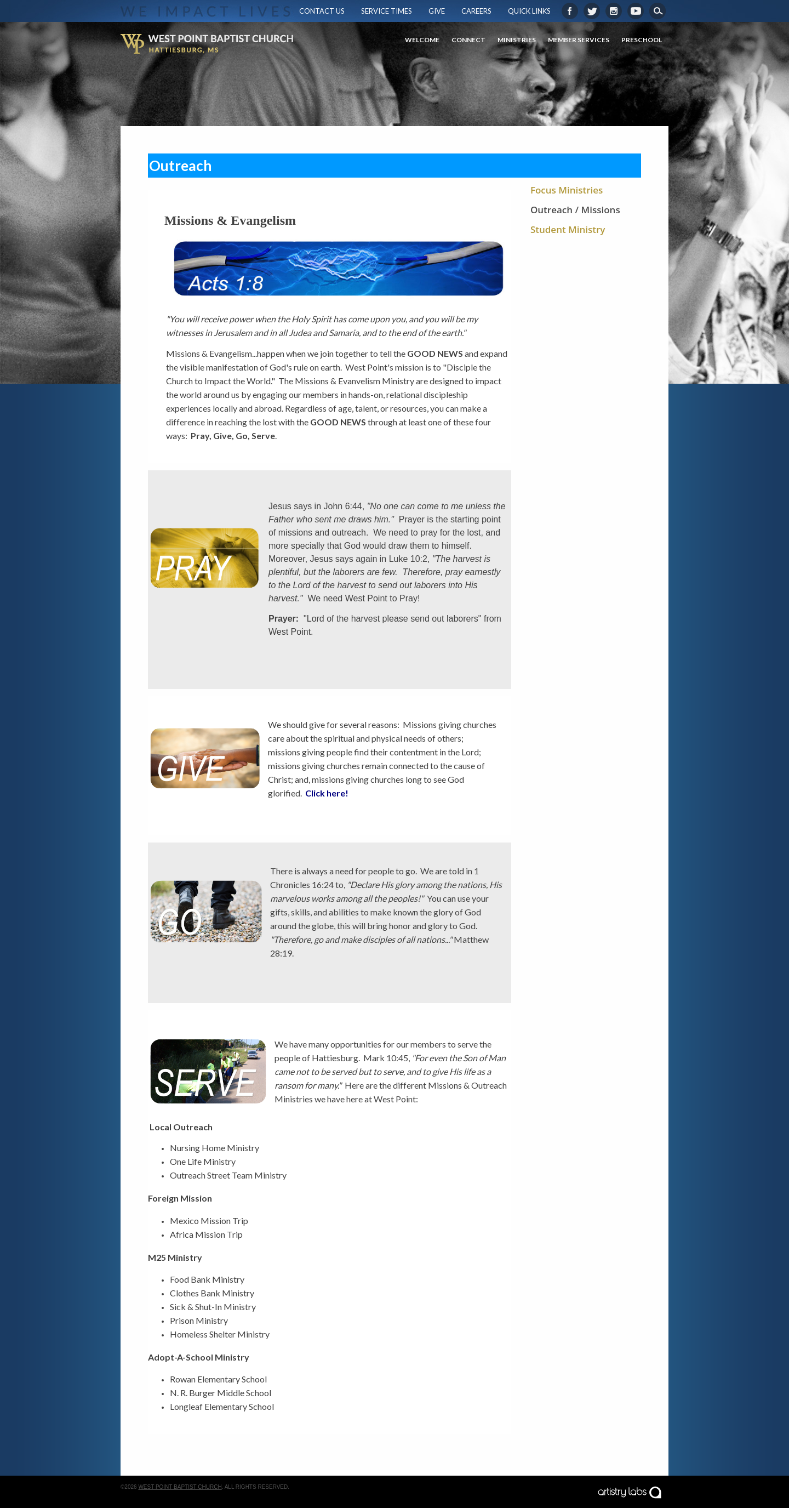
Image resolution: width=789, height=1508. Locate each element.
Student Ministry (567, 229)
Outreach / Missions (575, 209)
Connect (468, 40)
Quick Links (529, 11)
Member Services (578, 40)
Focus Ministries (566, 190)
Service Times (386, 11)
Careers (476, 11)
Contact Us (322, 11)
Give (436, 11)
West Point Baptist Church (179, 1487)
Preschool (641, 40)
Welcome (422, 40)
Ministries (517, 40)
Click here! (326, 793)
